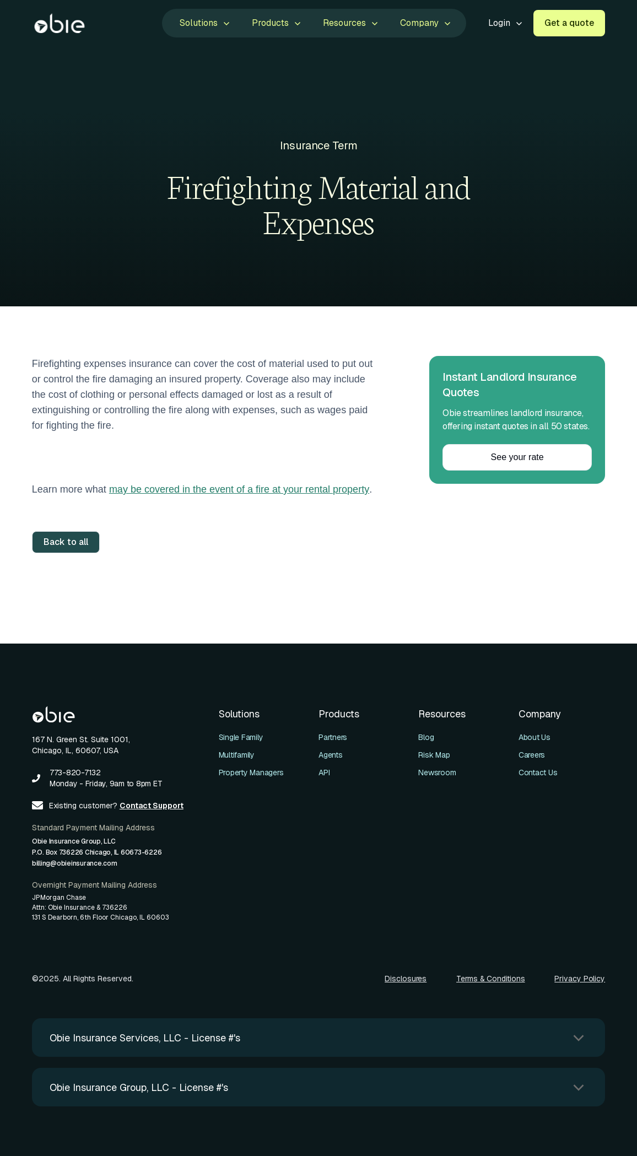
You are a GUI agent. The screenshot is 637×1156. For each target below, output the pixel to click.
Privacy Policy (579, 979)
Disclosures (406, 979)
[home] (59, 23)
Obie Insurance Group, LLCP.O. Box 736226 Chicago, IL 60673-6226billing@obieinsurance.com (97, 852)
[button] (203, 23)
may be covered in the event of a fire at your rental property (239, 489)
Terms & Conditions (490, 979)
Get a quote (569, 23)
